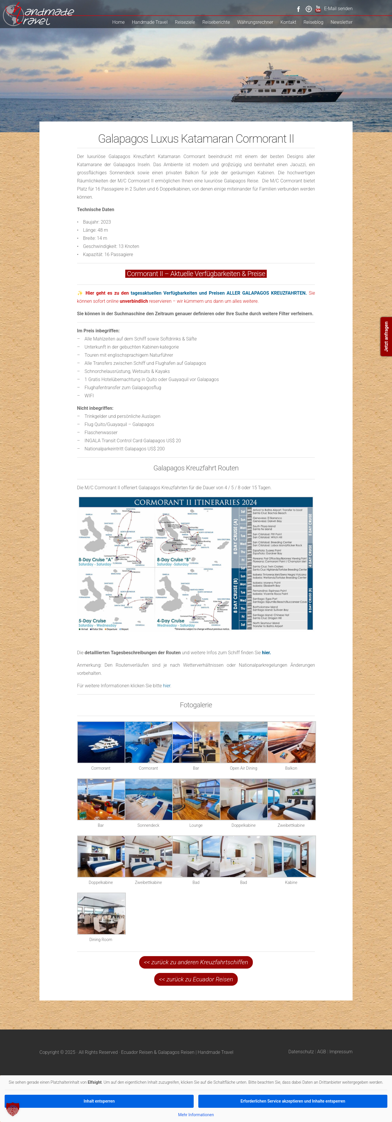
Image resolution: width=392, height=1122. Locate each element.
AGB (321, 1051)
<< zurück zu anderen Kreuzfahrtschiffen (196, 962)
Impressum (341, 1051)
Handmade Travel (150, 22)
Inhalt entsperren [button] (99, 1101)
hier (166, 685)
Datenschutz (301, 1051)
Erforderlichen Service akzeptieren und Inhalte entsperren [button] (292, 1101)
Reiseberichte (216, 22)
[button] (13, 1109)
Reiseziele (185, 22)
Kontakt (288, 22)
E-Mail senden (338, 8)
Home (118, 22)
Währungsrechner (255, 22)
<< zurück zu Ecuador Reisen (196, 979)
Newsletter (342, 22)
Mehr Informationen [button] (196, 1114)
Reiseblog (314, 22)
